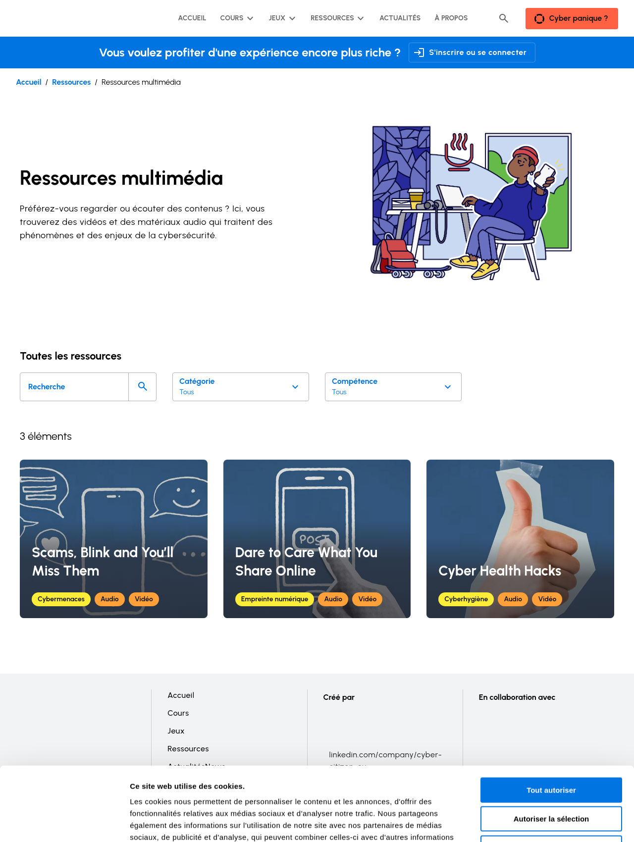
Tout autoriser (551, 721)
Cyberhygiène (466, 599)
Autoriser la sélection (551, 750)
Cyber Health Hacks (499, 570)
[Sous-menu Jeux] (281, 18)
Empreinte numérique (275, 599)
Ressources (71, 82)
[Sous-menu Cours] (236, 18)
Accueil (29, 82)
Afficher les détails (545, 822)
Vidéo (144, 599)
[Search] (142, 386)
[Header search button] (504, 18)
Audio (110, 599)
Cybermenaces (61, 599)
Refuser (551, 779)
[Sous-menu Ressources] (336, 18)
